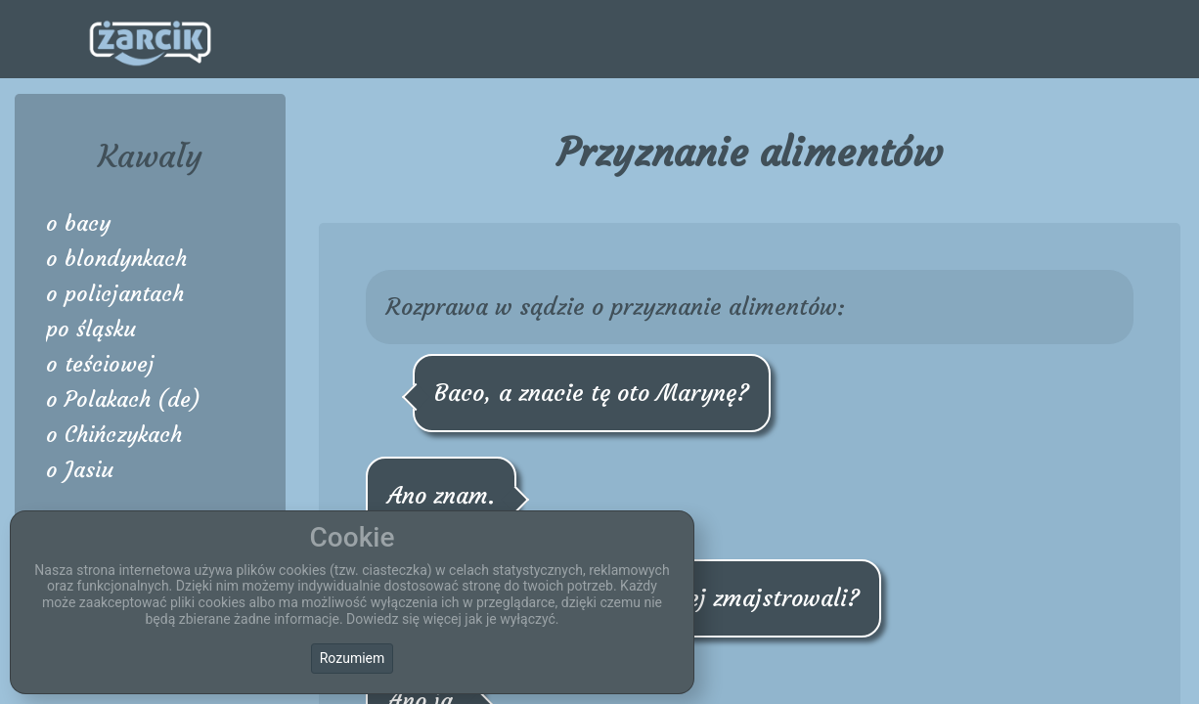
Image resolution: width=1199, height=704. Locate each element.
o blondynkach (116, 258)
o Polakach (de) (123, 399)
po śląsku (91, 329)
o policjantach (115, 294)
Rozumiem (352, 658)
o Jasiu (79, 470)
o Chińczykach (114, 434)
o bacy (78, 223)
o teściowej (100, 364)
